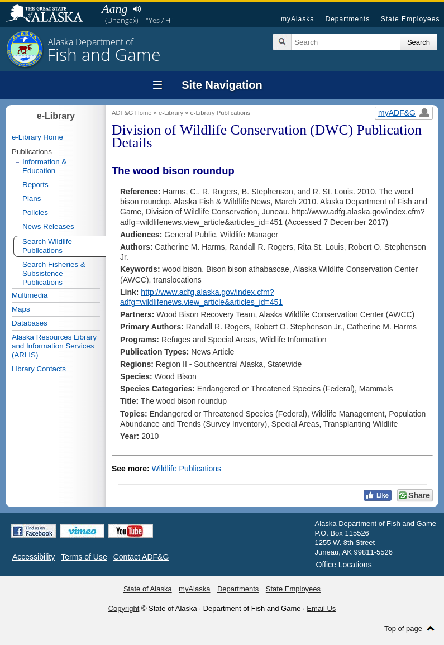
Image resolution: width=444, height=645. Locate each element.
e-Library (171, 112)
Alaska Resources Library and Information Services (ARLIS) (54, 346)
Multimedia (29, 295)
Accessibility (33, 556)
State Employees (410, 19)
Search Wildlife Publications (47, 246)
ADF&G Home (132, 112)
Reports (35, 184)
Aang (114, 9)
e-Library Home (37, 137)
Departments (347, 19)
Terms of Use (84, 556)
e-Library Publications (220, 112)
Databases (29, 323)
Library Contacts (39, 369)
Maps (21, 309)
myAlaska (297, 19)
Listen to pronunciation (137, 9)
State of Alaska (50, 14)
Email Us (321, 608)
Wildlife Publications (187, 468)
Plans (31, 198)
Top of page (403, 628)
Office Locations (344, 564)
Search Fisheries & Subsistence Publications (53, 273)
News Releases (48, 226)
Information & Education (44, 166)
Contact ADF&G (141, 556)
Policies (35, 212)
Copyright (124, 608)
